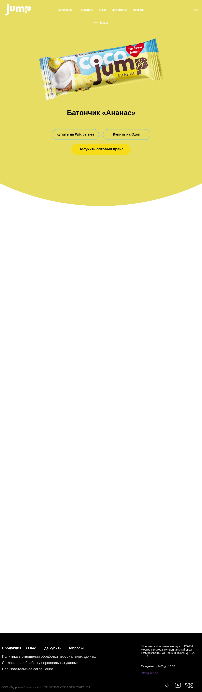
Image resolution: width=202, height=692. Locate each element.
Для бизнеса (119, 9)
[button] (101, 149)
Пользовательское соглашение (27, 669)
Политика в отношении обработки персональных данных (49, 656)
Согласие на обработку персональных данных (40, 663)
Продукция (65, 9)
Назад (101, 23)
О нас (102, 9)
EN (196, 9)
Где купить (86, 9)
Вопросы (138, 9)
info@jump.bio (150, 673)
